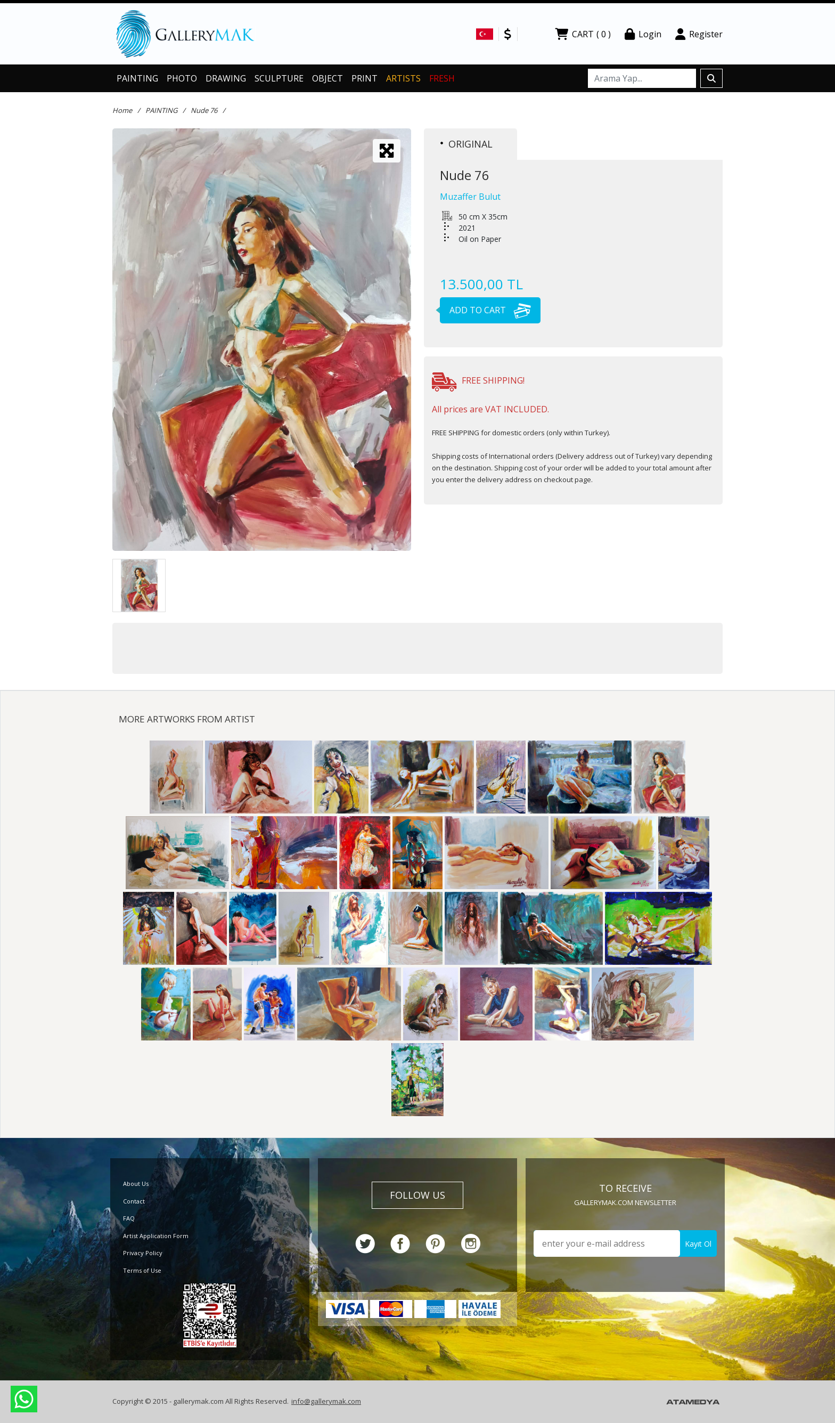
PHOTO (182, 78)
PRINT (364, 78)
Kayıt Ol (698, 1244)
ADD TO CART (485, 310)
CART (583, 34)
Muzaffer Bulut (470, 196)
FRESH (442, 78)
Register (699, 34)
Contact (134, 1201)
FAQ (129, 1218)
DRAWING (226, 78)
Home (122, 110)
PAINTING (137, 78)
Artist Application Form (156, 1236)
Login (643, 34)
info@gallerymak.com (326, 1401)
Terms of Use (142, 1270)
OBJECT (327, 78)
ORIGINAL (466, 143)
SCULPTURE (279, 78)
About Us (136, 1184)
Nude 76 (204, 110)
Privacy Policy (142, 1253)
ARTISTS (403, 78)
